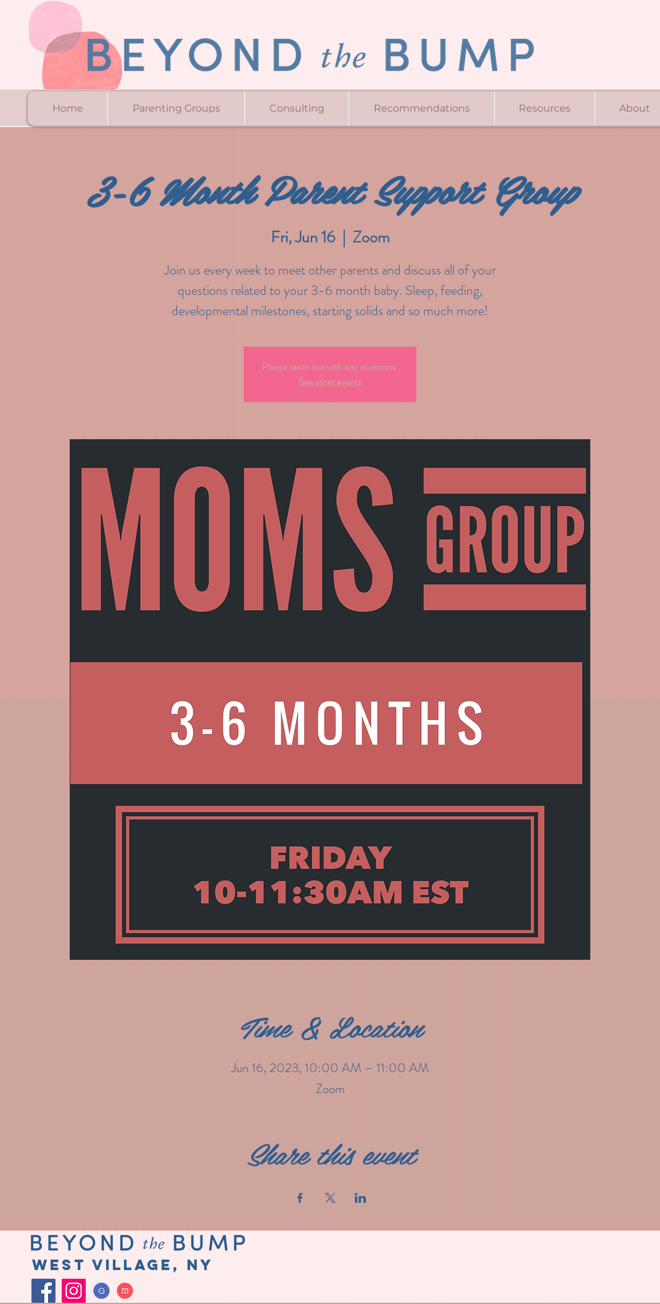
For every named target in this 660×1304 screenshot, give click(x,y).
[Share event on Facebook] (300, 1198)
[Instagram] (74, 1291)
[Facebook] (43, 1291)
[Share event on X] (330, 1198)
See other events (330, 381)
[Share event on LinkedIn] (360, 1198)
